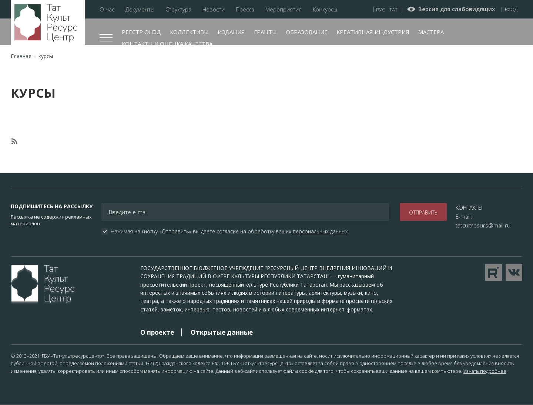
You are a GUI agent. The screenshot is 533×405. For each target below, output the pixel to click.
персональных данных (320, 231)
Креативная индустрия (372, 32)
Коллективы (189, 32)
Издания (231, 32)
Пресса (245, 9)
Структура (178, 9)
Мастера (431, 32)
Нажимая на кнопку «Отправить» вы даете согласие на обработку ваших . (230, 231)
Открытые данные (222, 332)
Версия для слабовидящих (456, 9)
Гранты (265, 32)
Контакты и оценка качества (167, 43)
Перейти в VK (514, 272)
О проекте (157, 332)
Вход (511, 9)
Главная (21, 56)
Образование (307, 32)
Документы (139, 9)
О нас (107, 9)
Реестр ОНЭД (141, 32)
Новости (213, 9)
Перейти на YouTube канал (493, 272)
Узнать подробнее (484, 371)
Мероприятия (283, 9)
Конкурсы (325, 9)
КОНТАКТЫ (469, 207)
